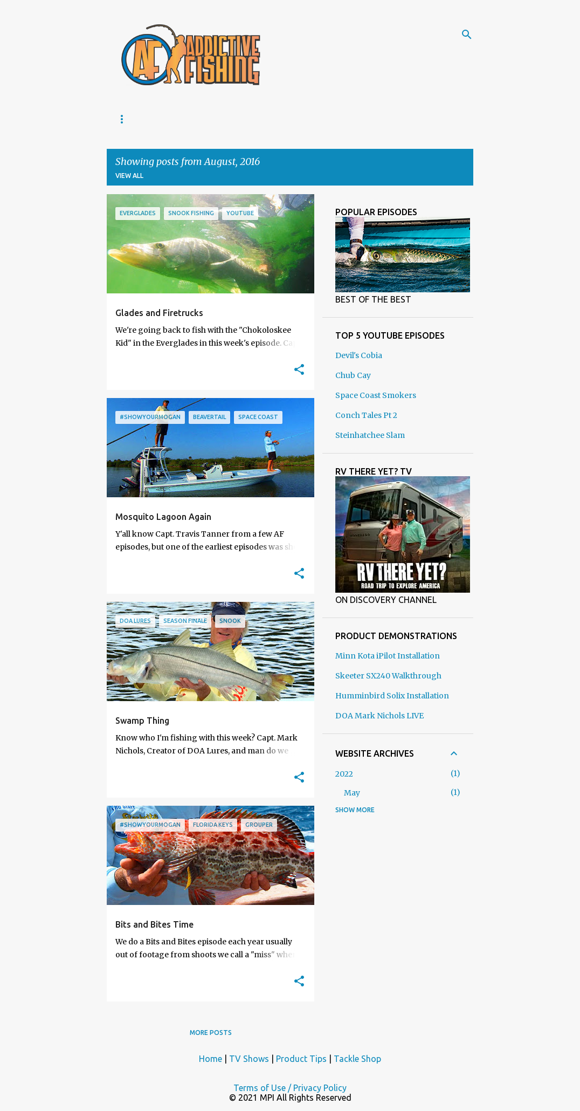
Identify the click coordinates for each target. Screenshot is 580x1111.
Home (210, 1059)
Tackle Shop (357, 1059)
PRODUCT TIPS (348, 119)
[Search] (466, 34)
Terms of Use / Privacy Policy (290, 1088)
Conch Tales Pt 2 (366, 415)
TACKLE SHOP (270, 119)
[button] (299, 370)
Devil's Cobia (358, 355)
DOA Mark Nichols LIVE (379, 716)
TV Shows (249, 1059)
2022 (344, 774)
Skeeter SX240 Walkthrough (388, 676)
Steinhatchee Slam (370, 435)
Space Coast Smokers (375, 395)
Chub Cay (353, 375)
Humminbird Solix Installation (392, 696)
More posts (211, 1032)
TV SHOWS (199, 119)
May (352, 793)
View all (129, 175)
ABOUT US (135, 119)
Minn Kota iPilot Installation (387, 656)
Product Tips (301, 1059)
